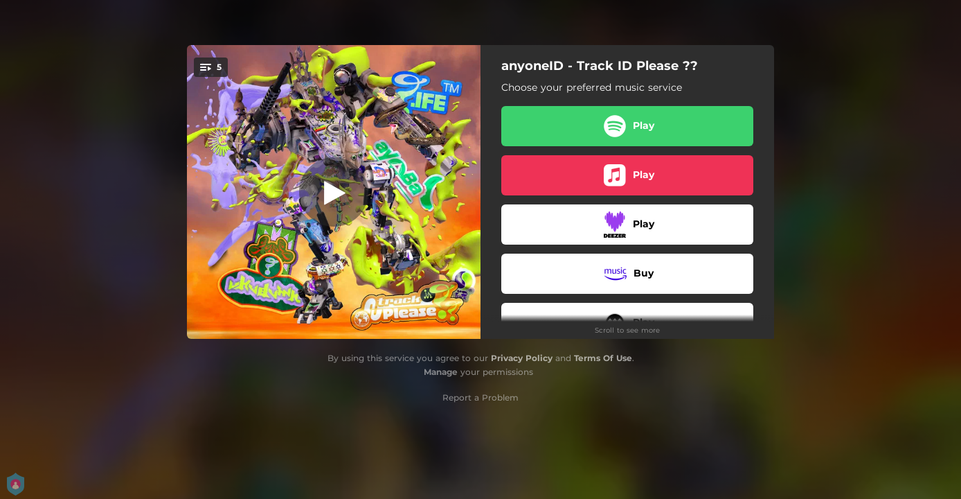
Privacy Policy (522, 358)
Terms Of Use (603, 358)
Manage (441, 372)
